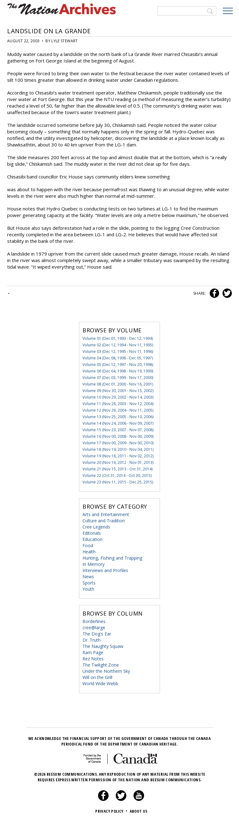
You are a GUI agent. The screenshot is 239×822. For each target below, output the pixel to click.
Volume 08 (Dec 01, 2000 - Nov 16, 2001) (117, 384)
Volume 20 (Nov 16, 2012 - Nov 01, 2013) (117, 462)
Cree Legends (96, 527)
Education (92, 539)
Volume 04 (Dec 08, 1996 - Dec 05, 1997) (117, 358)
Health (89, 552)
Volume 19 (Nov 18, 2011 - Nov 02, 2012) (117, 456)
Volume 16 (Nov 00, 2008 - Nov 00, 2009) (117, 436)
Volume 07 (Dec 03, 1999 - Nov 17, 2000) (117, 377)
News (88, 577)
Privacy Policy (112, 811)
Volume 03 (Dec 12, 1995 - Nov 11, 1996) (117, 351)
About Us (139, 811)
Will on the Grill (97, 677)
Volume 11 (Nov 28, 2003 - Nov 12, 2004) (117, 403)
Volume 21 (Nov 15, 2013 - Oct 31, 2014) (117, 469)
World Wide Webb (100, 683)
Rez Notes (93, 659)
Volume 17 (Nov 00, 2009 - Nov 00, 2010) (117, 443)
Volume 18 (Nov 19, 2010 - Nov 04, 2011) (117, 449)
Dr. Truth (91, 640)
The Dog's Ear (96, 634)
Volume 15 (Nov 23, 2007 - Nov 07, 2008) (117, 429)
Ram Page (92, 652)
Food (87, 545)
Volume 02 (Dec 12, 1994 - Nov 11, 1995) (117, 345)
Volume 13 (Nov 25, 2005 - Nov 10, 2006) (117, 416)
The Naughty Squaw (102, 646)
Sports (89, 583)
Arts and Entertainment (105, 514)
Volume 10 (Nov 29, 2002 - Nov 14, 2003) (117, 397)
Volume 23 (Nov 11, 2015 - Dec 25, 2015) (117, 482)
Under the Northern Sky (106, 671)
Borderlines (93, 621)
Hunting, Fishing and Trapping (112, 558)
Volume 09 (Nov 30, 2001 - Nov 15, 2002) (117, 390)
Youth (88, 589)
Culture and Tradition (103, 521)
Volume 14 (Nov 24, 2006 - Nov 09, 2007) (117, 423)
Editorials (91, 533)
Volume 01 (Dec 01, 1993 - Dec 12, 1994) (117, 338)
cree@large (93, 627)
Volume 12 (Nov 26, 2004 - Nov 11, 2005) (117, 410)
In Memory (93, 564)
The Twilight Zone (100, 665)
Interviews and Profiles (105, 570)
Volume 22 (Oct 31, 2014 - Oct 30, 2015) (117, 475)
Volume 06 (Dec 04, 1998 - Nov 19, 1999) (117, 371)
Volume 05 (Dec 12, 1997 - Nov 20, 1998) (117, 364)
